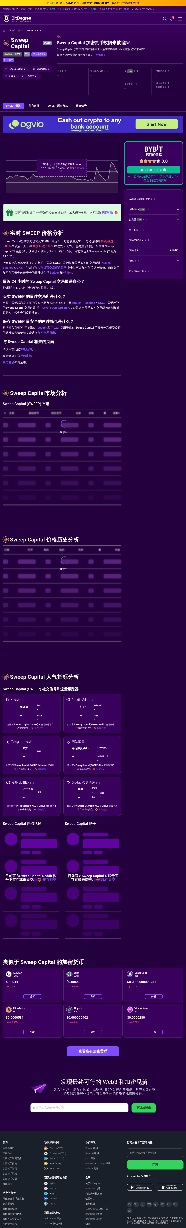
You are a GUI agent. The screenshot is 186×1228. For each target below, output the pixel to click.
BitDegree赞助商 (93, 1213)
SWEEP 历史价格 (57, 105)
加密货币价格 (10, 1224)
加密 (13, 30)
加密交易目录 (46, 332)
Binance (8, 267)
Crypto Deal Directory (56, 307)
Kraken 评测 (91, 1148)
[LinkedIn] (156, 1204)
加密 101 (7, 1153)
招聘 (87, 1224)
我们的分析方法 (93, 1193)
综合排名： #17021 (12, 54)
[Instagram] (169, 1204)
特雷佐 (67, 272)
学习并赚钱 (9, 1148)
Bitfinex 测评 (91, 1168)
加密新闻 (26, 349)
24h (130, 71)
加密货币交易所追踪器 (51, 267)
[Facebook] (149, 1204)
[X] (129, 1204)
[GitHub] (129, 1210)
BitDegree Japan (93, 1218)
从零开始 (8, 362)
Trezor (55, 327)
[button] (143, 9)
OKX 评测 (90, 1158)
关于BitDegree (92, 1183)
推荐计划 (90, 1203)
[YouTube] (142, 1204)
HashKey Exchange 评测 (97, 1163)
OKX (19, 267)
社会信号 (81, 105)
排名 (21, 30)
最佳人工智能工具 (12, 1218)
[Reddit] (175, 1204)
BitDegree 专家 (93, 1188)
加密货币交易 (10, 1178)
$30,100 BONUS (153, 170)
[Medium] (162, 1204)
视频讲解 (26, 356)
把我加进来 (143, 1107)
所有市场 (34, 105)
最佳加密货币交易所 (13, 1198)
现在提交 (38, 728)
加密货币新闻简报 (12, 1158)
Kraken (106, 263)
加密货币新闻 (10, 1168)
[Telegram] (136, 1204)
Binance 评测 (92, 1153)
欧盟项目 (90, 1198)
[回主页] (6, 31)
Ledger (54, 272)
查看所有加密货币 (93, 1051)
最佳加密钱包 (10, 1208)
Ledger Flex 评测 (52, 1218)
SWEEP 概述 (13, 105)
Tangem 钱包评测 (53, 1223)
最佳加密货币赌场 (12, 1213)
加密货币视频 (10, 1173)
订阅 (155, 1164)
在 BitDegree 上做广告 (96, 1208)
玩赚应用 (7, 1183)
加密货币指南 (10, 1163)
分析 (32, 996)
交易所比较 (9, 1203)
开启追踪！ (99, 54)
